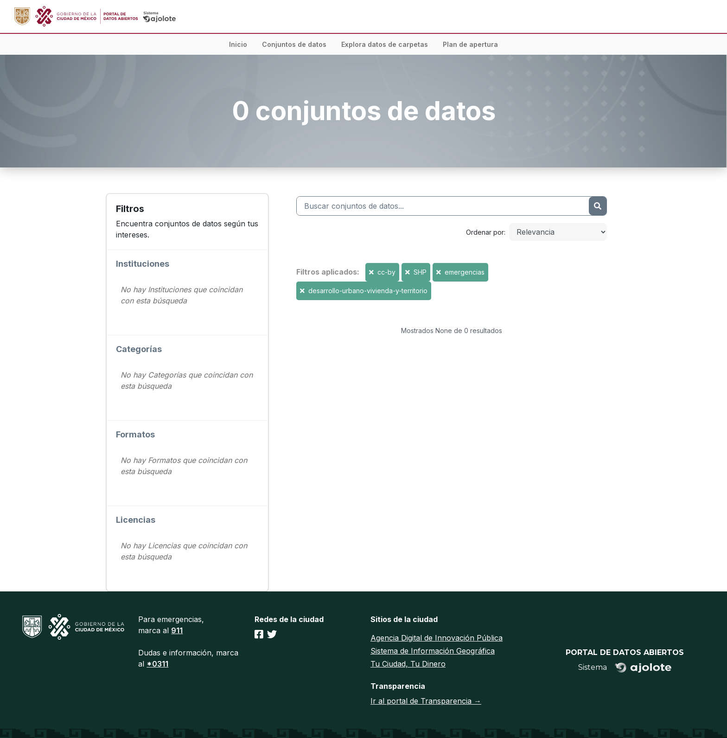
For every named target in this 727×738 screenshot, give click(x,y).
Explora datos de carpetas (384, 44)
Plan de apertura (470, 44)
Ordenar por (485, 232)
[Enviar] (597, 206)
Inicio (238, 44)
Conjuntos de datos (294, 44)
